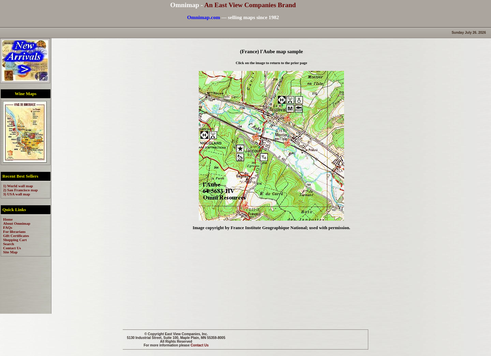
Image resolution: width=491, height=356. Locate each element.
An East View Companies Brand (250, 5)
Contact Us (200, 345)
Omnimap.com (203, 17)
